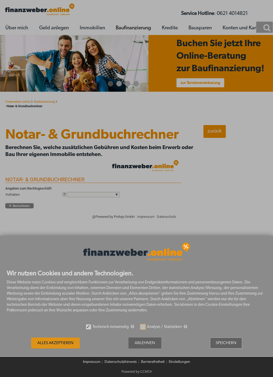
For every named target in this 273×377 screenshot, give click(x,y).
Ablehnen (145, 343)
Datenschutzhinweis (121, 362)
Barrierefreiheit (152, 362)
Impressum (91, 362)
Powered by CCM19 (137, 372)
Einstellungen (179, 362)
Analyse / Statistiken (164, 327)
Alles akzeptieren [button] (55, 343)
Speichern (226, 343)
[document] (136, 295)
